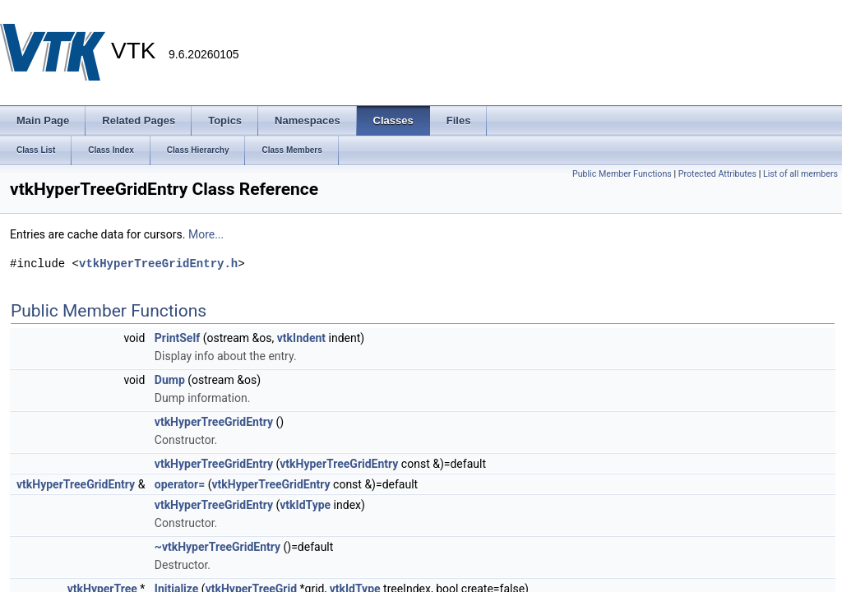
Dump (170, 379)
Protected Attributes (717, 174)
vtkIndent (301, 338)
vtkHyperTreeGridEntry (214, 421)
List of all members (800, 174)
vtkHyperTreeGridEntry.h (158, 263)
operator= (180, 484)
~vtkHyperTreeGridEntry (217, 546)
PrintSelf (177, 338)
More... (206, 234)
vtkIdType (305, 504)
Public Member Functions (622, 174)
